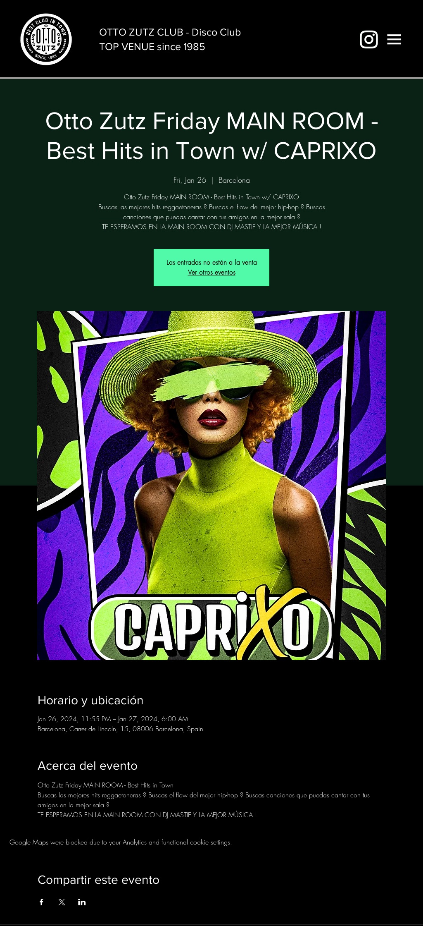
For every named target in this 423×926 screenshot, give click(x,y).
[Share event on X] (62, 902)
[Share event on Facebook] (41, 902)
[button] (394, 39)
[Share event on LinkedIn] (82, 902)
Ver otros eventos (211, 272)
